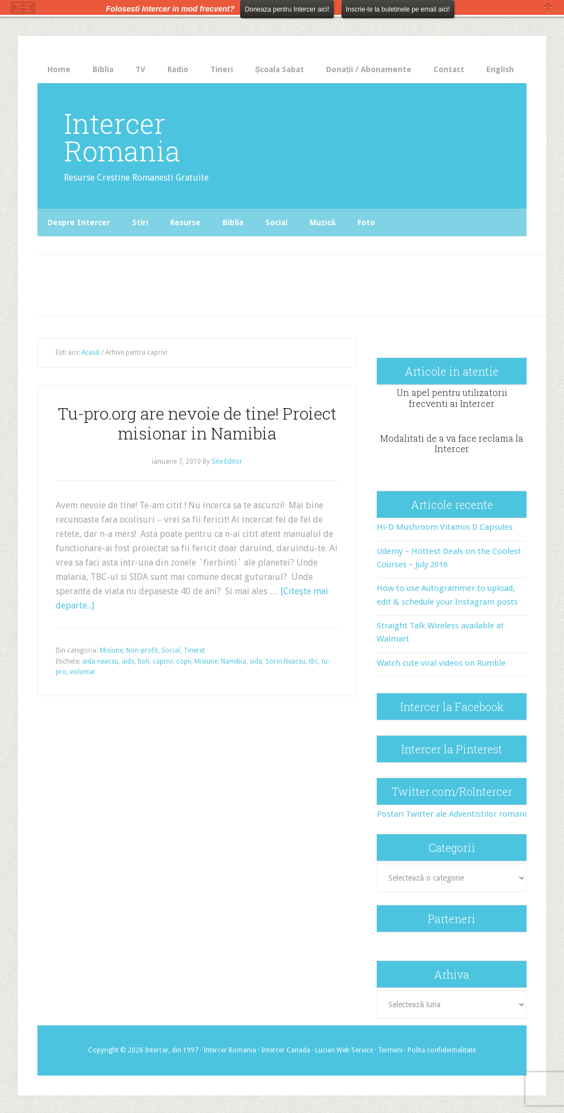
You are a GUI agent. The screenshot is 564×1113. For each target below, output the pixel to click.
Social (170, 650)
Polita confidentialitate (442, 1050)
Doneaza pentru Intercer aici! (287, 9)
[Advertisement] (240, 282)
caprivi (163, 661)
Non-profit (142, 650)
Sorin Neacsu (285, 661)
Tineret (194, 650)
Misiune (111, 650)
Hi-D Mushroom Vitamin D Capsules (445, 527)
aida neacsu (100, 661)
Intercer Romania (122, 137)
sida (256, 661)
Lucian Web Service (344, 1050)
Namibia (233, 661)
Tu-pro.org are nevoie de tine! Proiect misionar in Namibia (197, 423)
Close (548, 7)
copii (183, 661)
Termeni (390, 1050)
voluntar (83, 672)
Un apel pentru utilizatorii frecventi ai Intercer (452, 398)
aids (128, 661)
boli (143, 661)
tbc (313, 661)
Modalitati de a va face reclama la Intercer (451, 443)
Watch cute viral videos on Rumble (441, 663)
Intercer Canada (285, 1050)
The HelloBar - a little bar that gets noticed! (23, 8)
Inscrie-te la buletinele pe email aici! (398, 9)
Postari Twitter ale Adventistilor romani (452, 814)
